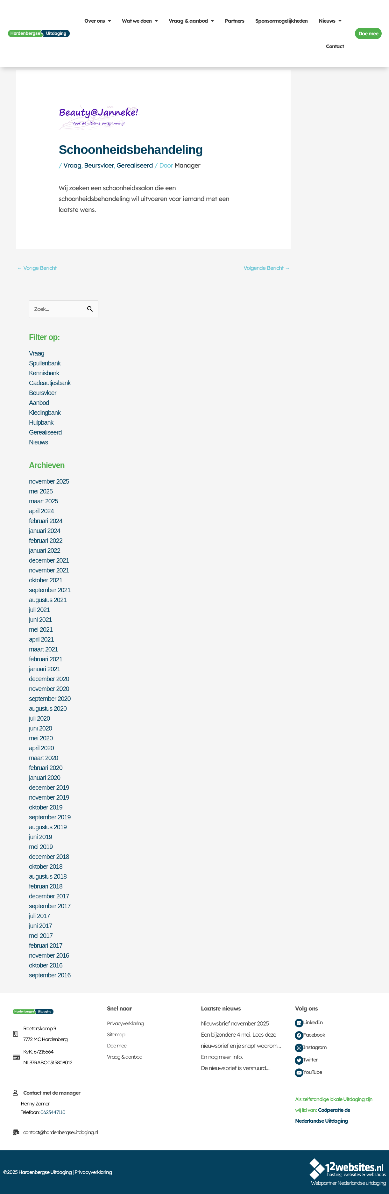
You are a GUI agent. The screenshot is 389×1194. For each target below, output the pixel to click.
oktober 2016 (45, 965)
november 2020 (49, 688)
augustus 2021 (48, 599)
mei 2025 (41, 491)
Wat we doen (140, 20)
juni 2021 (40, 619)
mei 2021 (41, 629)
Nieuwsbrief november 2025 (235, 1023)
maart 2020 (43, 757)
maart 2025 (43, 501)
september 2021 (50, 589)
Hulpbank (41, 422)
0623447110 (52, 1112)
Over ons (97, 20)
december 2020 (49, 678)
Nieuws (330, 20)
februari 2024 (45, 520)
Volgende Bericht (267, 267)
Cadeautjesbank (50, 382)
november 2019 (49, 797)
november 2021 (49, 570)
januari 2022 (44, 550)
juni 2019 (40, 836)
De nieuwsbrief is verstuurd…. (235, 1068)
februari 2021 (45, 659)
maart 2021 (43, 649)
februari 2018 (45, 886)
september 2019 (50, 817)
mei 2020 (41, 738)
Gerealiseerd (135, 165)
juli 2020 (39, 718)
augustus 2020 (48, 708)
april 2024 (41, 510)
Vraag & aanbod (191, 20)
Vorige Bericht (37, 267)
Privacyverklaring (125, 1023)
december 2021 (49, 560)
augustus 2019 (48, 827)
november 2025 (49, 481)
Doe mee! (117, 1045)
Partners (234, 21)
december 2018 (49, 856)
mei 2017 (41, 935)
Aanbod (39, 402)
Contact (335, 46)
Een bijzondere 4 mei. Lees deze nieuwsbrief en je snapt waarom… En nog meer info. (241, 1046)
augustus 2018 (48, 876)
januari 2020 (44, 777)
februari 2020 (45, 767)
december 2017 (49, 896)
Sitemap (116, 1034)
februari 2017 (45, 945)
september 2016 (50, 975)
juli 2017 (39, 915)
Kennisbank (44, 373)
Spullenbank (44, 363)
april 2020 (41, 748)
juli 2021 (39, 609)
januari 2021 (44, 669)
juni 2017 (40, 925)
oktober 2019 (45, 807)
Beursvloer (99, 165)
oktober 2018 (45, 866)
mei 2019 (41, 846)
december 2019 (49, 787)
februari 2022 (45, 540)
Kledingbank (44, 412)
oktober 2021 (45, 580)
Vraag (72, 165)
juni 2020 (40, 728)
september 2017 (50, 906)
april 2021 (41, 639)
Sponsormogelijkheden (281, 21)
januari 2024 (44, 530)
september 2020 (50, 698)
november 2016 (49, 955)
